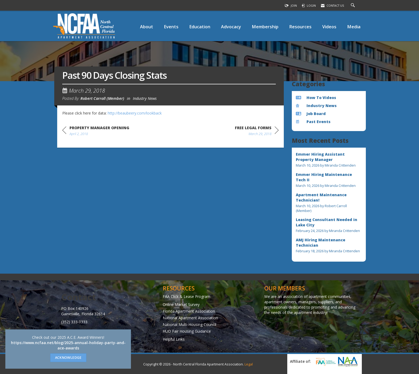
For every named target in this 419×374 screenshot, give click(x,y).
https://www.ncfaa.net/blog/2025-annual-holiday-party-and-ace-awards (68, 345)
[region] (257, 131)
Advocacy (231, 26)
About (146, 26)
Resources (300, 26)
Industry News (145, 98)
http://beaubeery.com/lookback (135, 113)
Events (171, 26)
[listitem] (329, 160)
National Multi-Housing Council (189, 324)
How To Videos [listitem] (316, 97)
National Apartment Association (190, 317)
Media (353, 26)
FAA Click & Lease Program (186, 296)
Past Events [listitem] (313, 121)
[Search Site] (353, 5)
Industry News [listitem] (316, 105)
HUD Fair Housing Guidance (187, 331)
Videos (329, 26)
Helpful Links (174, 339)
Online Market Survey (181, 304)
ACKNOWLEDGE (68, 357)
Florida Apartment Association (189, 311)
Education (199, 26)
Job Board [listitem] (311, 113)
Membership (265, 26)
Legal (249, 364)
